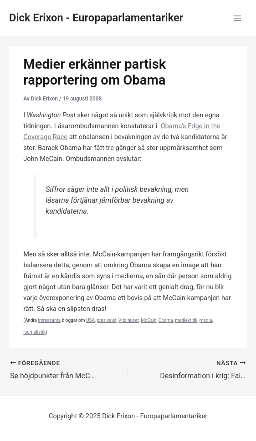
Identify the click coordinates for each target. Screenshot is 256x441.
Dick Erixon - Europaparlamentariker (96, 17)
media (206, 320)
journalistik (34, 332)
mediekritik (186, 320)
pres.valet (106, 320)
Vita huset (128, 320)
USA (90, 320)
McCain (148, 320)
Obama (166, 320)
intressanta (49, 320)
